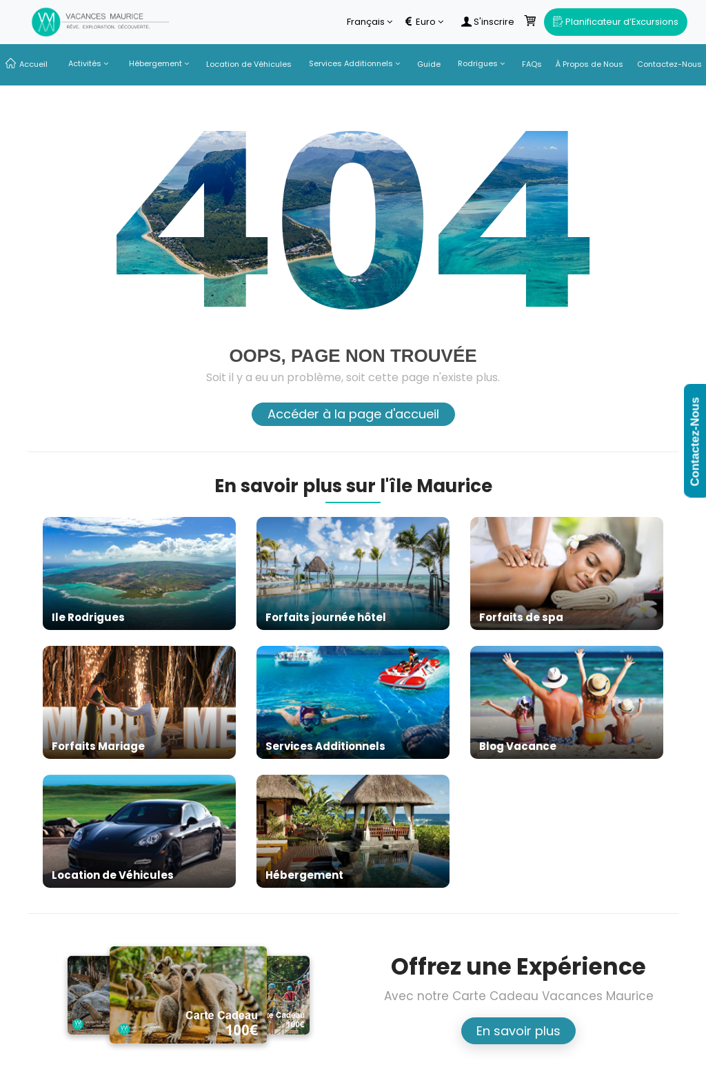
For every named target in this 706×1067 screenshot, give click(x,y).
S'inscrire (487, 22)
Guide (429, 64)
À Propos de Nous (589, 64)
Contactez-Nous (669, 64)
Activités (88, 63)
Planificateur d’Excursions (615, 21)
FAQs (532, 64)
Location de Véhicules (249, 64)
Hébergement (159, 63)
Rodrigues (481, 63)
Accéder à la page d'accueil (353, 414)
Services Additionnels (354, 63)
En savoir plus (518, 1030)
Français (369, 22)
